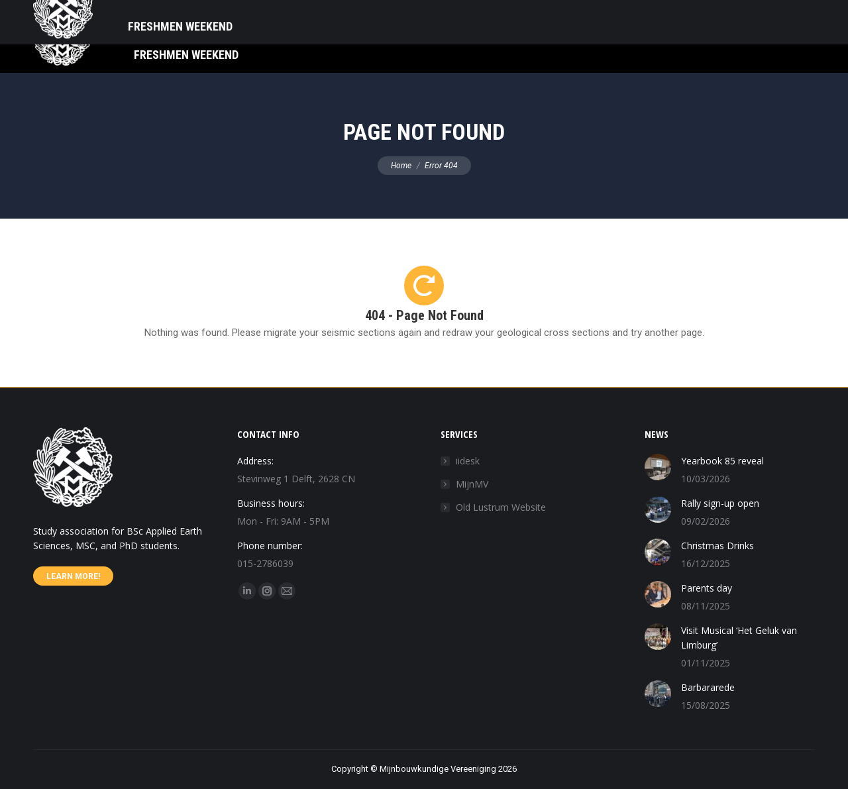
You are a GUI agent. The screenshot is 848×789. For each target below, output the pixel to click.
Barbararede (708, 687)
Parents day (706, 588)
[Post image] (658, 467)
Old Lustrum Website (501, 507)
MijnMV (472, 484)
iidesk (468, 460)
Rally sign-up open (720, 503)
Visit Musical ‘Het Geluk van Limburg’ (739, 637)
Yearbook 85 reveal (722, 460)
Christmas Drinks (717, 545)
